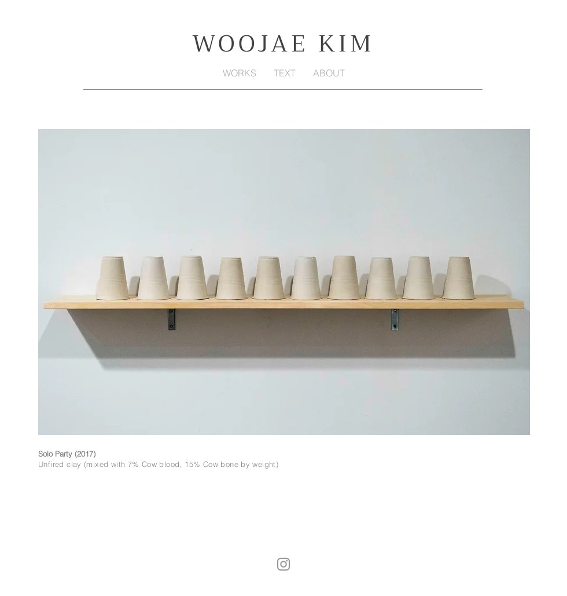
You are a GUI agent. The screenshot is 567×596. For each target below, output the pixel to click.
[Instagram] (283, 564)
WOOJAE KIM (283, 44)
